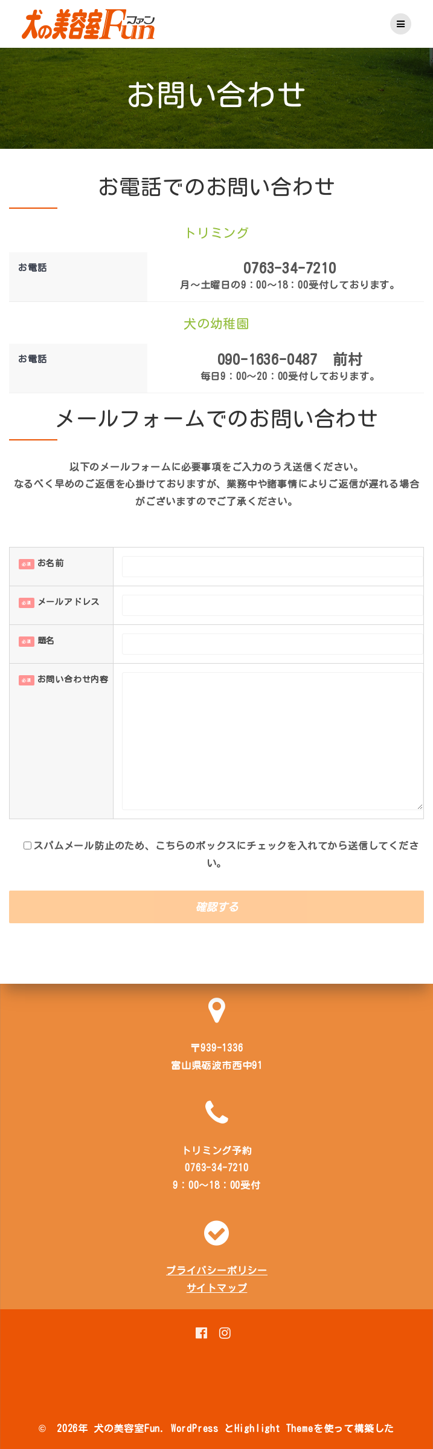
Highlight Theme (273, 1428)
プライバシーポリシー (217, 1270)
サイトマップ (217, 1288)
